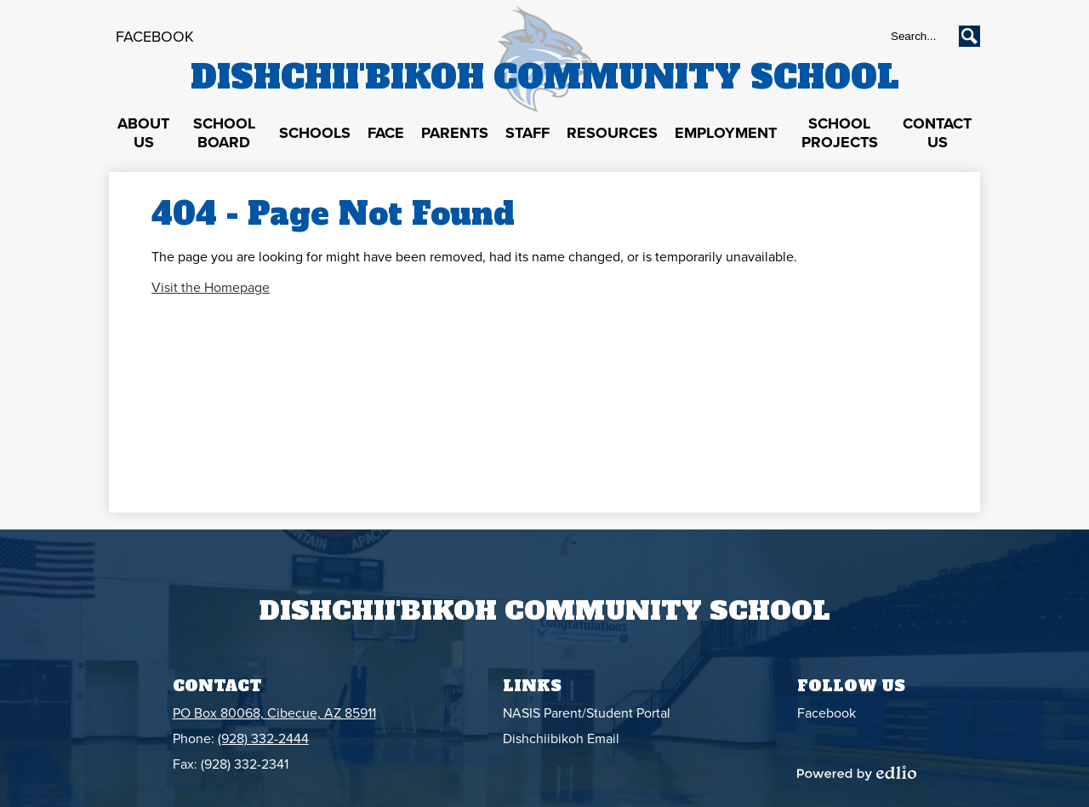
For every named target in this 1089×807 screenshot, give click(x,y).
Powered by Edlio (856, 772)
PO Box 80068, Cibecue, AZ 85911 (274, 713)
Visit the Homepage (210, 287)
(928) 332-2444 (263, 738)
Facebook (155, 36)
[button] (143, 133)
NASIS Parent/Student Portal (586, 713)
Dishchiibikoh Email (561, 738)
